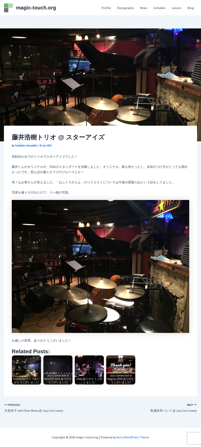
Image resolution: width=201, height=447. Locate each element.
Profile (106, 8)
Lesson (176, 8)
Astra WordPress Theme (133, 437)
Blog (190, 8)
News (143, 8)
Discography (125, 8)
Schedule (159, 8)
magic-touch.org (36, 8)
